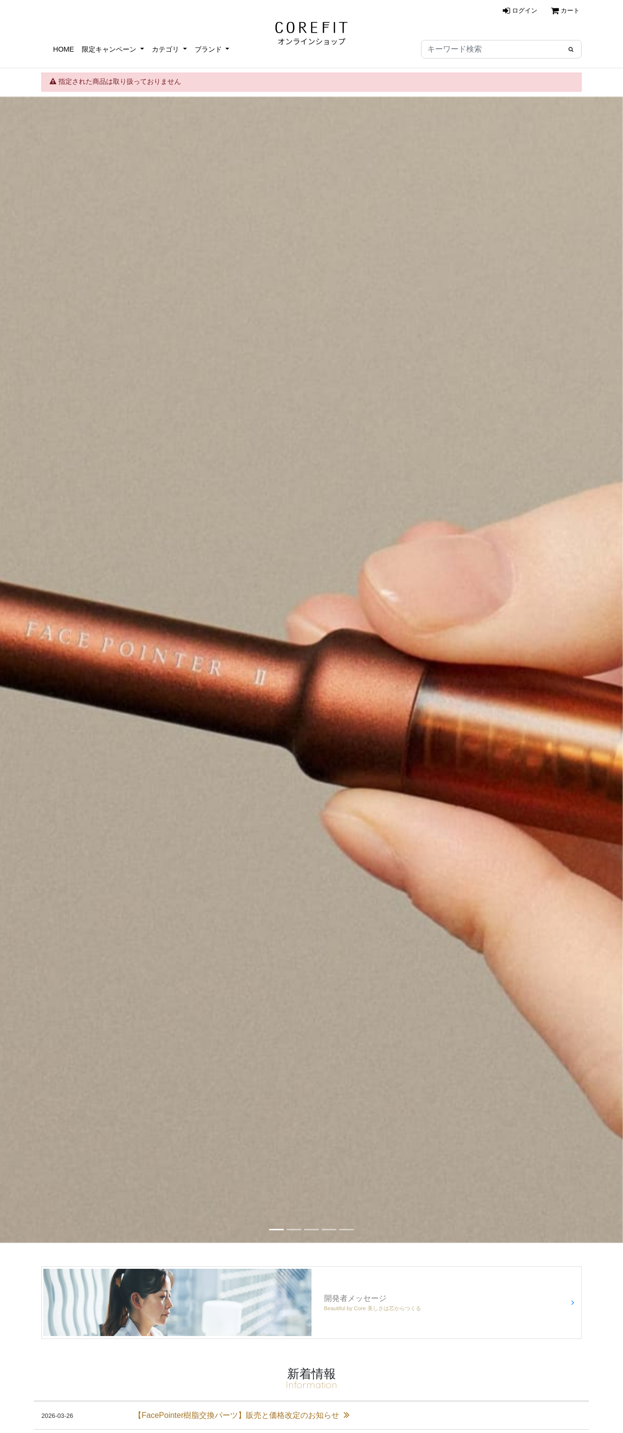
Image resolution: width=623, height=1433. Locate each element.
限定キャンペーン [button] (110, 49)
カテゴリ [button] (166, 49)
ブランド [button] (209, 49)
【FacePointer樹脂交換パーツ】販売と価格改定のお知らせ (241, 1415)
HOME (63, 49)
